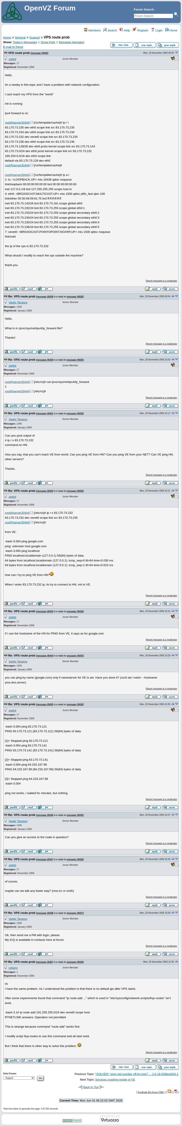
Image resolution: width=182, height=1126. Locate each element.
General (20, 37)
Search (110, 30)
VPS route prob (19, 53)
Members (92, 30)
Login (156, 30)
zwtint (12, 59)
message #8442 (45, 491)
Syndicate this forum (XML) (151, 1092)
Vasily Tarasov (18, 302)
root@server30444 (17, 122)
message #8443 (45, 611)
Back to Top (91, 1087)
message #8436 (39, 53)
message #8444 (45, 655)
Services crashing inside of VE (115, 1079)
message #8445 (45, 704)
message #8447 (45, 859)
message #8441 (45, 413)
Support (35, 37)
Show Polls (48, 42)
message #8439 (45, 360)
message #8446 (45, 815)
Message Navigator (71, 42)
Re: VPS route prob (21, 296)
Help (125, 30)
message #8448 (45, 913)
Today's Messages (25, 42)
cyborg (13, 967)
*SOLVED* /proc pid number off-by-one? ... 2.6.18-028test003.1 (136, 1074)
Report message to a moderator (161, 281)
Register (140, 30)
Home (171, 30)
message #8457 (45, 962)
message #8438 (45, 296)
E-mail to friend (13, 47)
